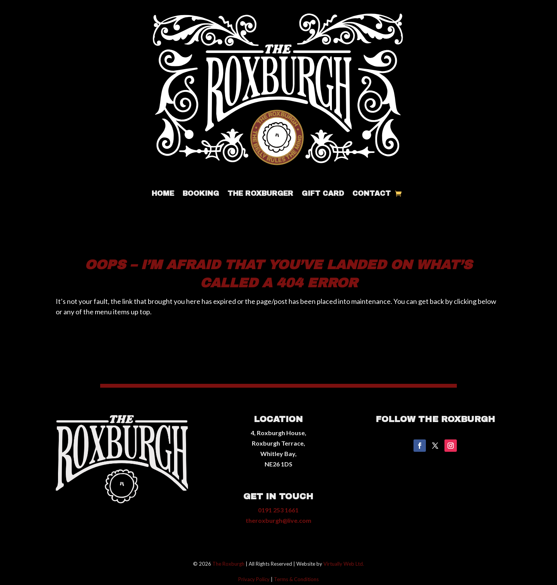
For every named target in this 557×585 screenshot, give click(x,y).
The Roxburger (260, 194)
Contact (371, 194)
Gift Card (323, 194)
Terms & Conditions (296, 579)
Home (163, 194)
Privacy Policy (254, 579)
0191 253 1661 (278, 510)
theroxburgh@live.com (278, 520)
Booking (201, 194)
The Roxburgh (228, 564)
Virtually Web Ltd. (343, 564)
